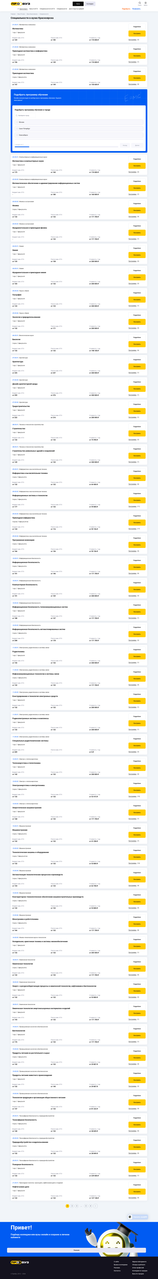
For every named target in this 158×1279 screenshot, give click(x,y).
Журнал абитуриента (132, 1261)
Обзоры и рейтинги (131, 1264)
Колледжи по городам (132, 1271)
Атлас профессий (131, 1267)
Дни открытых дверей (76, 9)
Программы (126, 39)
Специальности (62, 9)
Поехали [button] (31, 1252)
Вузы (78, 4)
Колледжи (90, 4)
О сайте (109, 1261)
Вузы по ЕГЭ (34, 9)
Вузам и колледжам (114, 1264)
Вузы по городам (131, 1274)
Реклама (110, 1267)
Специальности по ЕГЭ (47, 9)
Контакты (110, 1271)
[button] (130, 26)
